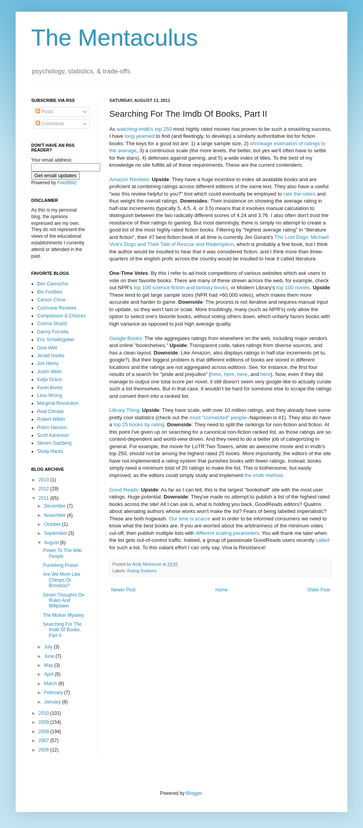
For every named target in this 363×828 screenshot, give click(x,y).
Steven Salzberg (54, 443)
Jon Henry (48, 363)
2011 (44, 498)
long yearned (140, 136)
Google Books (125, 338)
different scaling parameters (227, 533)
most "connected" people (217, 417)
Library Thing (124, 410)
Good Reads (123, 490)
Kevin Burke (49, 387)
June (49, 656)
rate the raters (299, 194)
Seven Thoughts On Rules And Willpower (64, 600)
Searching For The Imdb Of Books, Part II (62, 629)
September (56, 533)
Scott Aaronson (53, 435)
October (53, 524)
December (55, 506)
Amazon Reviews (129, 179)
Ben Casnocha (52, 284)
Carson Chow (51, 300)
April (49, 674)
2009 (44, 722)
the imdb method (263, 475)
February (54, 692)
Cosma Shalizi (52, 323)
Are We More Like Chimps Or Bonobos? (61, 580)
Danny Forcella (53, 332)
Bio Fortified (49, 292)
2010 (44, 713)
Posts (44, 111)
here (216, 374)
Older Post (319, 590)
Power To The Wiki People (62, 553)
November (55, 515)
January (53, 702)
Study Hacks (50, 451)
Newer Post (123, 590)
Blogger (194, 793)
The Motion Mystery (63, 615)
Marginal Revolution (57, 403)
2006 (44, 750)
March (51, 683)
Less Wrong (49, 395)
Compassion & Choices (61, 316)
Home (221, 590)
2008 (44, 731)
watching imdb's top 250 (144, 129)
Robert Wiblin (51, 419)
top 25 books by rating (139, 424)
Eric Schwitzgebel (55, 339)
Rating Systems (142, 570)
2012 (44, 488)
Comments (50, 123)
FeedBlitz (67, 182)
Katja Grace (49, 379)
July (49, 647)
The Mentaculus (114, 38)
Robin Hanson (52, 427)
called (322, 540)
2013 (44, 480)
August (52, 542)
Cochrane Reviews (57, 308)
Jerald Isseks (50, 355)
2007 (44, 740)
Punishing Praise (60, 565)
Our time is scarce (189, 519)
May (49, 665)
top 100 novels (293, 287)
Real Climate (50, 411)
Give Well (47, 348)
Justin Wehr (49, 371)
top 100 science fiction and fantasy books (181, 287)
